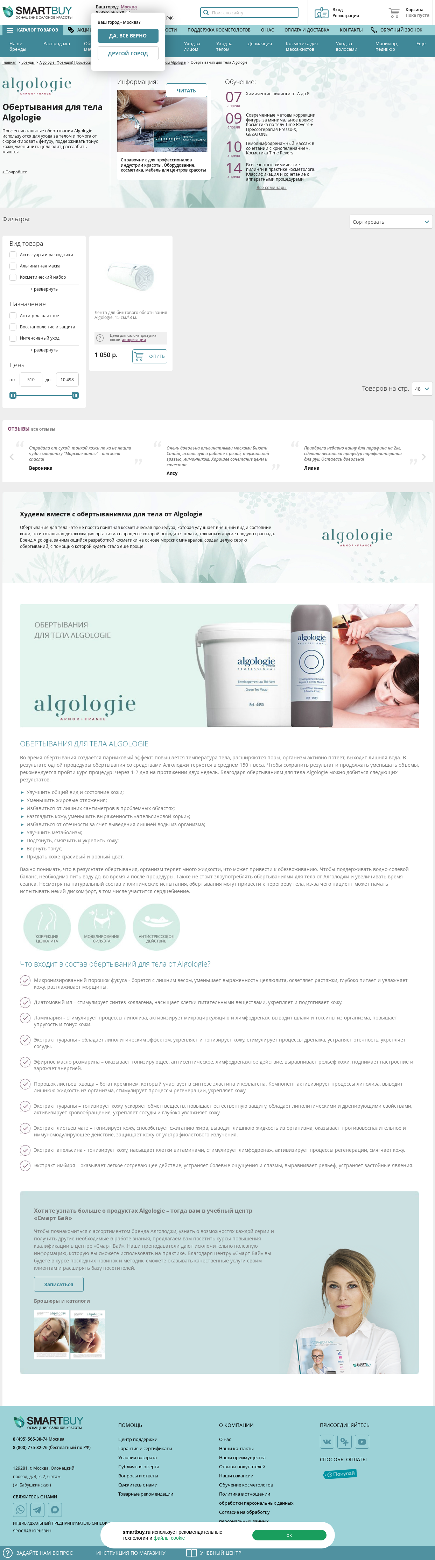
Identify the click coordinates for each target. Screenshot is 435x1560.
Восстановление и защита (47, 326)
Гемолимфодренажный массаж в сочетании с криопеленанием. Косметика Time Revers (280, 147)
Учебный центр (220, 1552)
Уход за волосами (346, 46)
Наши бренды (17, 46)
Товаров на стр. (385, 388)
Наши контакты (236, 1448)
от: (12, 379)
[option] (80, 456)
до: (48, 379)
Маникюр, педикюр (387, 46)
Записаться (58, 1284)
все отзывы (43, 429)
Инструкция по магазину (131, 1552)
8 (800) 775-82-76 (31, 1447)
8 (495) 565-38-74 (31, 1439)
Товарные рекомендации (145, 1494)
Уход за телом (224, 46)
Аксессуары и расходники (46, 254)
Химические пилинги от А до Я (278, 93)
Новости (166, 30)
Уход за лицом (192, 46)
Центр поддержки (137, 1439)
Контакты (351, 30)
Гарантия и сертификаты (145, 1448)
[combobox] (391, 222)
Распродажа (56, 43)
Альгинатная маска (40, 266)
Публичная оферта (138, 1466)
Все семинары (272, 187)
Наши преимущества (242, 1457)
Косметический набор (43, 277)
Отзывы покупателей (242, 1466)
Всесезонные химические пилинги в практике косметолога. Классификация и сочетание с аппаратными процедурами (280, 172)
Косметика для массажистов (302, 46)
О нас (267, 30)
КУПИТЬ (156, 356)
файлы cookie (169, 1538)
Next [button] (424, 456)
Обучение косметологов (246, 1485)
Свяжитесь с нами (137, 1485)
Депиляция (260, 43)
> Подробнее (14, 171)
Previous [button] (11, 456)
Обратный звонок (401, 30)
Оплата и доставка (307, 30)
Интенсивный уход (39, 338)
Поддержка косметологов (219, 30)
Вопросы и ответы (138, 1475)
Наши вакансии (236, 1475)
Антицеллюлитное (39, 315)
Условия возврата (137, 1457)
